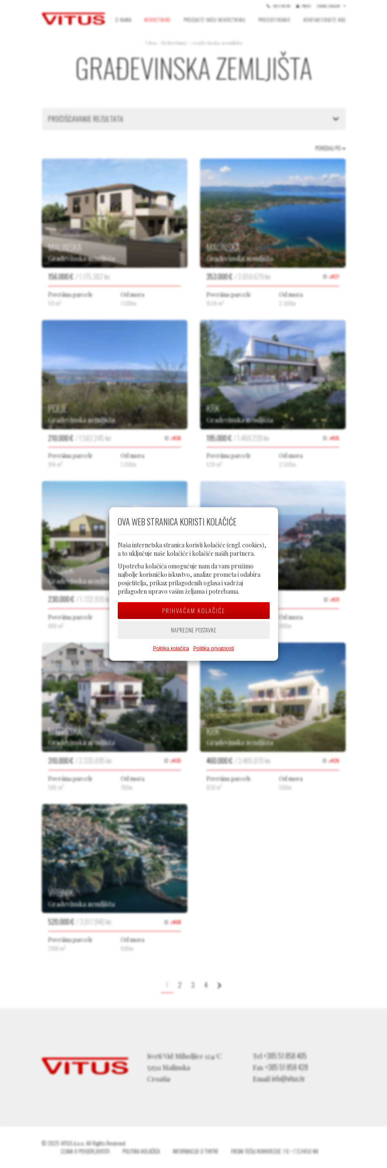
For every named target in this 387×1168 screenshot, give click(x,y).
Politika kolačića (171, 648)
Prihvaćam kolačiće (193, 610)
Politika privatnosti (213, 648)
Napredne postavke (194, 629)
